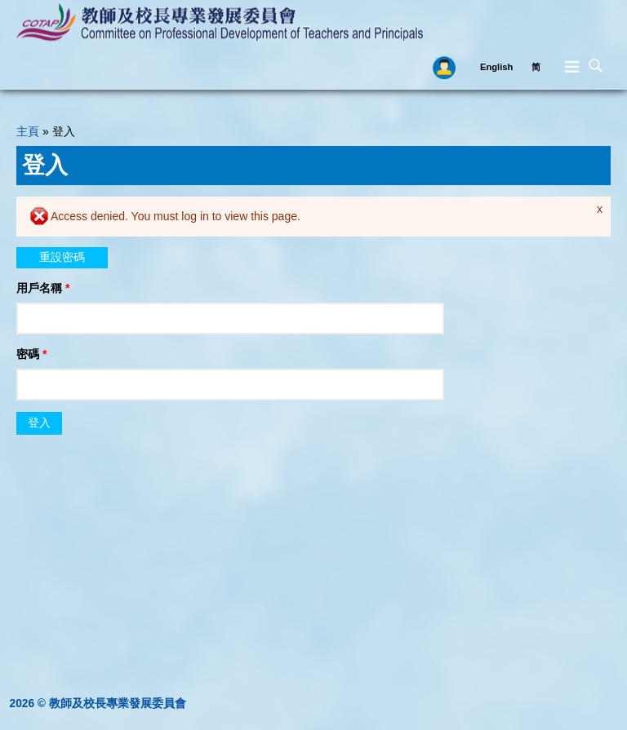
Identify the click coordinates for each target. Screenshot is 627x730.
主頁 (27, 131)
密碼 (31, 354)
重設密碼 (62, 256)
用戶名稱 (42, 287)
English (496, 67)
